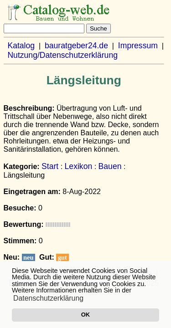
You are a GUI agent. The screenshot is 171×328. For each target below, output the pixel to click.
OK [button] (85, 314)
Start (49, 166)
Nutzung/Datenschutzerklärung (62, 55)
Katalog (21, 45)
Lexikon (79, 166)
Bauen (110, 166)
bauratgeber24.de (76, 45)
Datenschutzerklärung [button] (48, 298)
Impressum (138, 45)
